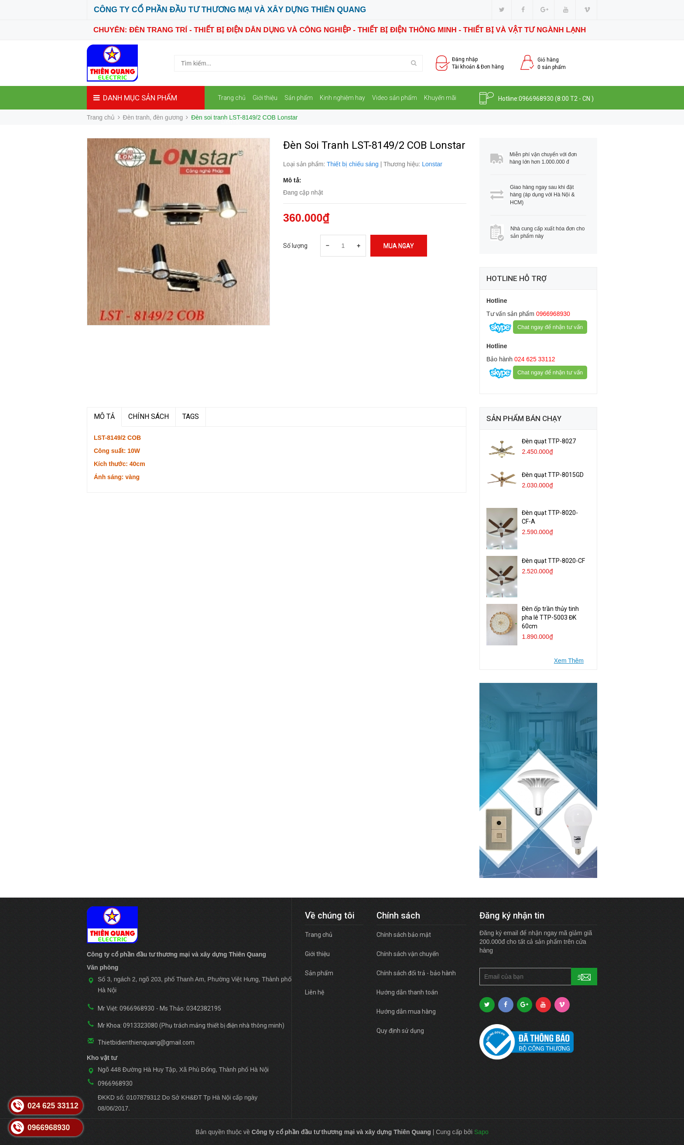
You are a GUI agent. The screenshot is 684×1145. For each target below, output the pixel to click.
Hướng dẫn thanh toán (407, 992)
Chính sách (148, 416)
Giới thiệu (265, 97)
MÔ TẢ (104, 416)
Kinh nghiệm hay (342, 97)
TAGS (190, 416)
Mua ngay (398, 245)
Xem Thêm (569, 660)
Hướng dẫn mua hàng (406, 1011)
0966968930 (536, 98)
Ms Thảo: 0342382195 (190, 1008)
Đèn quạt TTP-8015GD (553, 474)
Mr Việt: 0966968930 (126, 1008)
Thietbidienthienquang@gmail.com (146, 1042)
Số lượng (295, 245)
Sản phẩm (298, 97)
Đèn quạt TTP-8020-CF (553, 560)
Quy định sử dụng (400, 1030)
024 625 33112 (534, 359)
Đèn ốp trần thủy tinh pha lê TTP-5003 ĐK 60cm (550, 617)
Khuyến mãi (440, 97)
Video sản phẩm (394, 97)
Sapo (481, 1131)
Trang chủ (232, 97)
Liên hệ (230, 121)
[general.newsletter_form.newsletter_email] (538, 976)
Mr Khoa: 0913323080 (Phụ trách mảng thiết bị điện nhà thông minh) (191, 1025)
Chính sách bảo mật (403, 934)
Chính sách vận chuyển (407, 953)
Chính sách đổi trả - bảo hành (416, 973)
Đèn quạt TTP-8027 (549, 441)
